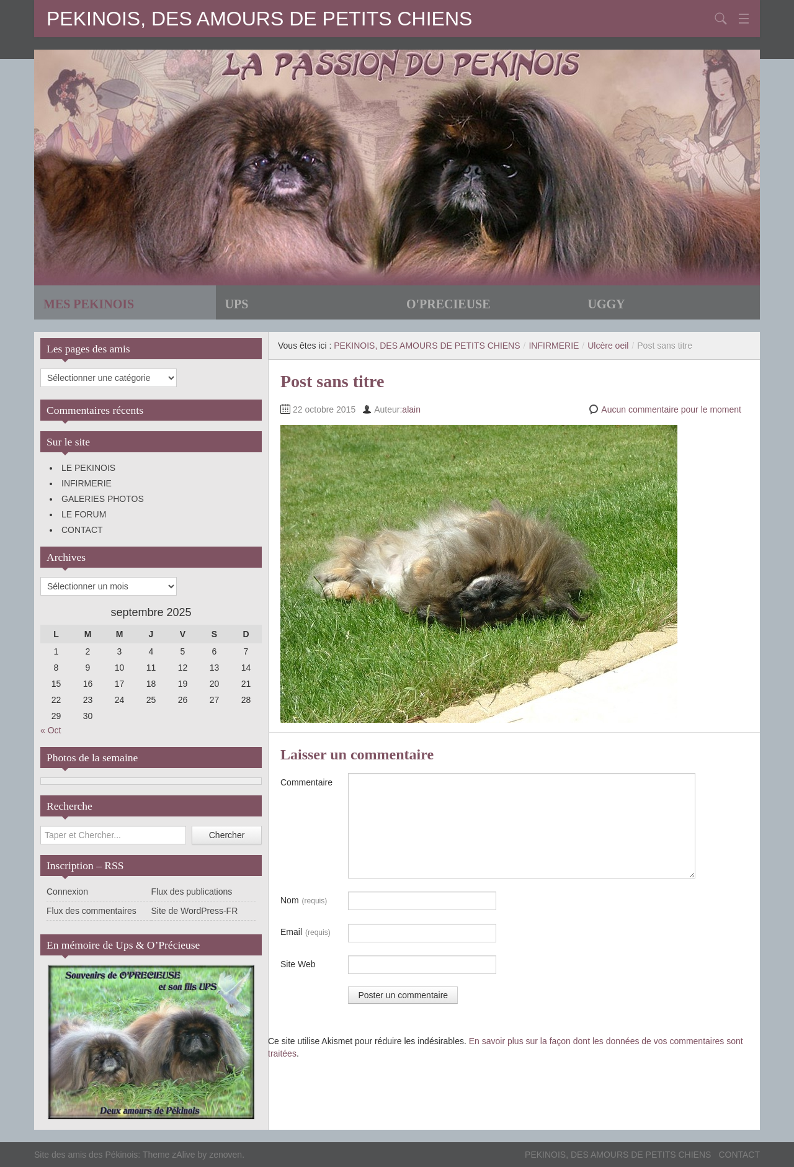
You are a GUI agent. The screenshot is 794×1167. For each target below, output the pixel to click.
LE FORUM (83, 514)
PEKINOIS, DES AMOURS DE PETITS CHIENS (259, 18)
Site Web (298, 964)
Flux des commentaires (91, 911)
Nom (303, 901)
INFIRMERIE (86, 483)
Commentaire (306, 782)
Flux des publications (192, 891)
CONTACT (82, 530)
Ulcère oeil (607, 346)
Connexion (67, 891)
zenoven (225, 1155)
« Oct (50, 730)
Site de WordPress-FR (194, 911)
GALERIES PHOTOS (102, 499)
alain (411, 409)
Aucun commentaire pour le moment (671, 409)
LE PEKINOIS (88, 468)
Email (305, 932)
